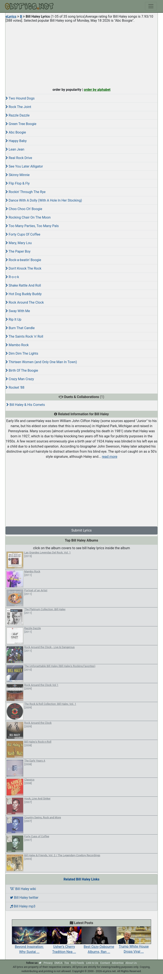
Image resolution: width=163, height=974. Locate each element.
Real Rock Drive (19, 158)
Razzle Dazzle (18, 115)
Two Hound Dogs (20, 98)
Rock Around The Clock (25, 302)
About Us (131, 962)
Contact (105, 962)
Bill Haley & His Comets (25, 405)
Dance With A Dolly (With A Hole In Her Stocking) (44, 200)
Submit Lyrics (81, 530)
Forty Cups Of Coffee (23, 234)
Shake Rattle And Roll (23, 285)
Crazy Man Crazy (20, 379)
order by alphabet (97, 90)
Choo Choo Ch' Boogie (24, 209)
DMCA (58, 962)
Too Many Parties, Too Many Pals (32, 226)
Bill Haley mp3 (22, 906)
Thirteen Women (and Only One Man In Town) (41, 362)
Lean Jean (15, 149)
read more (109, 457)
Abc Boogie (16, 132)
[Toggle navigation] (151, 6)
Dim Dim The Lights (22, 353)
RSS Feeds (77, 962)
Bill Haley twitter (24, 898)
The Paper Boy (18, 251)
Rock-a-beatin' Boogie (23, 260)
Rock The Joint (18, 107)
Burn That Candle (20, 328)
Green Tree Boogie (21, 124)
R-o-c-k (12, 277)
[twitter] (40, 962)
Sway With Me (18, 311)
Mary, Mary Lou (19, 243)
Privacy (48, 962)
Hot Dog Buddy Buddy (24, 294)
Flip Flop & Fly (18, 183)
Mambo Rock (17, 345)
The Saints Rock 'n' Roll (24, 336)
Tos (66, 962)
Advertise (118, 962)
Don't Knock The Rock (23, 268)
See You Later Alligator (24, 166)
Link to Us (92, 962)
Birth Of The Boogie (22, 370)
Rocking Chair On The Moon (28, 217)
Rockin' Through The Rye (25, 192)
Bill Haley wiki (23, 889)
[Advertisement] (81, 54)
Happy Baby (16, 141)
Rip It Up (13, 319)
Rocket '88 (15, 387)
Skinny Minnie (18, 175)
